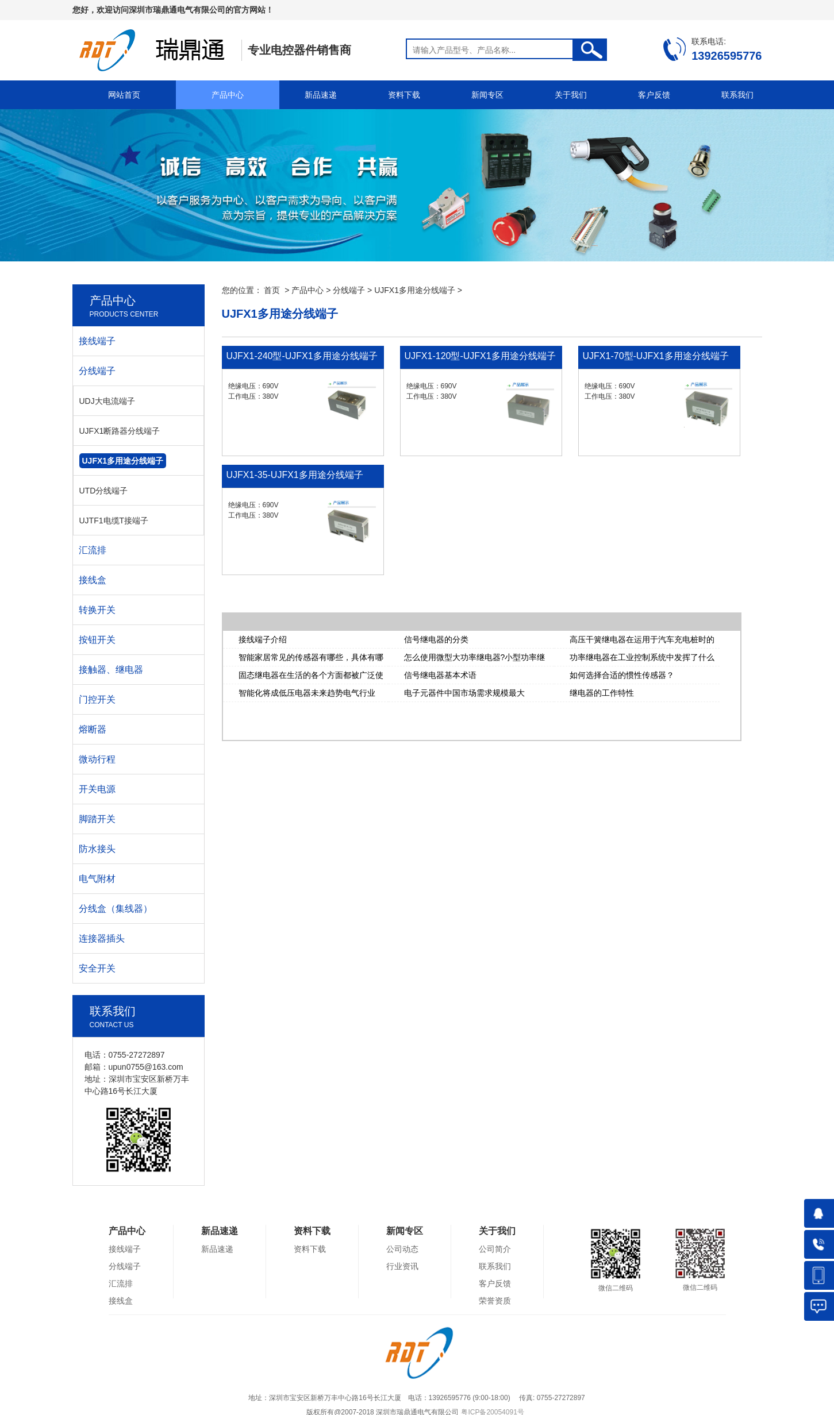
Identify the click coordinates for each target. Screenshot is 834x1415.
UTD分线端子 (103, 490)
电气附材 (97, 879)
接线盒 (92, 580)
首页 (272, 290)
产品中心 (228, 94)
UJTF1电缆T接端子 (114, 520)
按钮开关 (97, 640)
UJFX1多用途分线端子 (414, 290)
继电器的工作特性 (602, 692)
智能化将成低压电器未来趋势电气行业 (307, 692)
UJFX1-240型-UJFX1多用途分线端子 (302, 356)
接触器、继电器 (111, 669)
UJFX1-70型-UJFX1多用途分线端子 (656, 356)
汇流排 (92, 550)
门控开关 (97, 699)
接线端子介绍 (263, 639)
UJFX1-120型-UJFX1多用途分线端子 (480, 356)
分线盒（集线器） (115, 908)
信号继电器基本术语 (440, 675)
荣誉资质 (495, 1300)
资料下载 (404, 94)
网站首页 (124, 94)
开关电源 (97, 789)
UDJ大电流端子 (107, 401)
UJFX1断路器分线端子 (119, 430)
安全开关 (97, 968)
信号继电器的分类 (436, 639)
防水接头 (97, 849)
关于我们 (571, 94)
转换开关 (97, 610)
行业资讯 (402, 1266)
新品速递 (321, 94)
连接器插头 (102, 938)
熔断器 (92, 729)
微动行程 (97, 759)
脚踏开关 (97, 819)
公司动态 (402, 1249)
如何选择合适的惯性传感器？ (622, 675)
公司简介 (495, 1249)
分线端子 (349, 290)
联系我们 (737, 94)
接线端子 (97, 341)
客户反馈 (654, 94)
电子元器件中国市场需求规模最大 (464, 692)
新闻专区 (487, 94)
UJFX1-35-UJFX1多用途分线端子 (294, 475)
